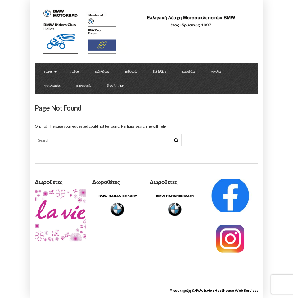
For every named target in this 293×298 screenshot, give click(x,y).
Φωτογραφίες (52, 85)
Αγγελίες (216, 71)
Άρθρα (74, 71)
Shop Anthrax (115, 85)
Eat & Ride (159, 71)
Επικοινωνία (83, 85)
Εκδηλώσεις (102, 71)
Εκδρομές (131, 71)
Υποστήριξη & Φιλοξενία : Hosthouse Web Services (214, 290)
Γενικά (48, 71)
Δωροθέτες (188, 71)
